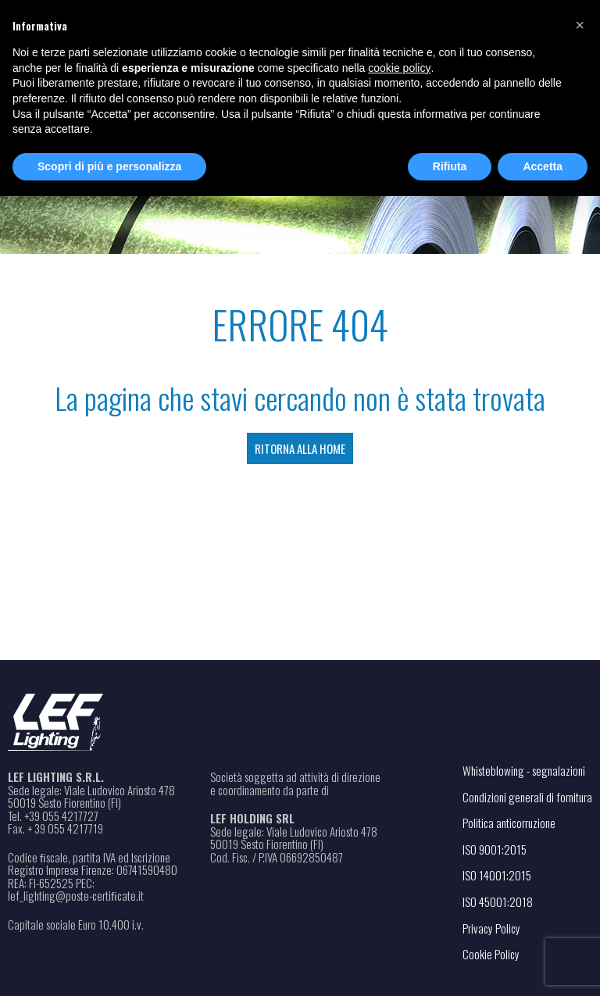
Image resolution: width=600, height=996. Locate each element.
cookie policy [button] (399, 68)
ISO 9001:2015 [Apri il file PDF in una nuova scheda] (494, 849)
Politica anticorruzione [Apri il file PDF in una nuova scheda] (508, 822)
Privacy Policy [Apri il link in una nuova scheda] (491, 928)
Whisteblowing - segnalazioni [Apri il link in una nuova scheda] (523, 770)
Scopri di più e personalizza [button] (109, 166)
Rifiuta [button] (450, 166)
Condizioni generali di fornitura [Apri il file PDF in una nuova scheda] (527, 796)
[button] (579, 24)
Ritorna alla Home (300, 448)
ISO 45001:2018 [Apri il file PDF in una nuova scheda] (497, 901)
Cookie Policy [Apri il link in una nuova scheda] (491, 953)
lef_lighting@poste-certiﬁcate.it (76, 895)
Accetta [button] (542, 166)
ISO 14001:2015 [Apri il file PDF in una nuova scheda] (496, 875)
